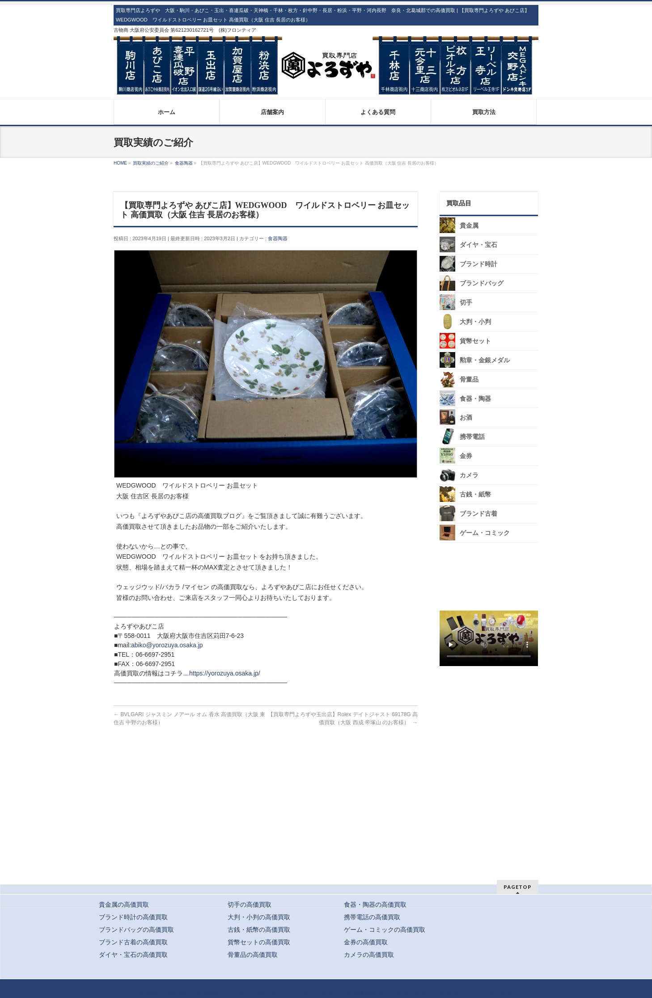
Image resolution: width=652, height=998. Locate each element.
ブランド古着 (478, 513)
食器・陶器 (475, 398)
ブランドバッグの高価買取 (136, 929)
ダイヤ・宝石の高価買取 (133, 954)
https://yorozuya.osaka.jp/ (224, 673)
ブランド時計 (478, 264)
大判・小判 (475, 322)
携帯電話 (472, 436)
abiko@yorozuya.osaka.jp (167, 645)
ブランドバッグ (482, 283)
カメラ (469, 475)
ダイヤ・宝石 (478, 245)
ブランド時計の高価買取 (133, 917)
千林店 (399, 992)
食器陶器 (278, 238)
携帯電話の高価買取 (372, 917)
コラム (530, 992)
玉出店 (323, 992)
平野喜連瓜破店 (361, 992)
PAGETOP (518, 887)
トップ (117, 992)
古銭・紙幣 (475, 494)
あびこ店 (295, 992)
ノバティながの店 (489, 992)
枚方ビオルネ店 (436, 992)
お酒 (466, 417)
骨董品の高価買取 (253, 954)
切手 (466, 302)
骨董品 (469, 379)
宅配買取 (176, 992)
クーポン (239, 992)
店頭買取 (145, 992)
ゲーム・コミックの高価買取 (384, 929)
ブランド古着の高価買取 (133, 942)
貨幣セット (475, 341)
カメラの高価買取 (369, 954)
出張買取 (207, 992)
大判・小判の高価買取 (259, 917)
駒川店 (267, 992)
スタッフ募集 (491, 695)
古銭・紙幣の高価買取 (259, 929)
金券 (466, 456)
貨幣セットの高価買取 (259, 942)
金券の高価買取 (366, 942)
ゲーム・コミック (485, 533)
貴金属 (469, 225)
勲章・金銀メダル (485, 360)
